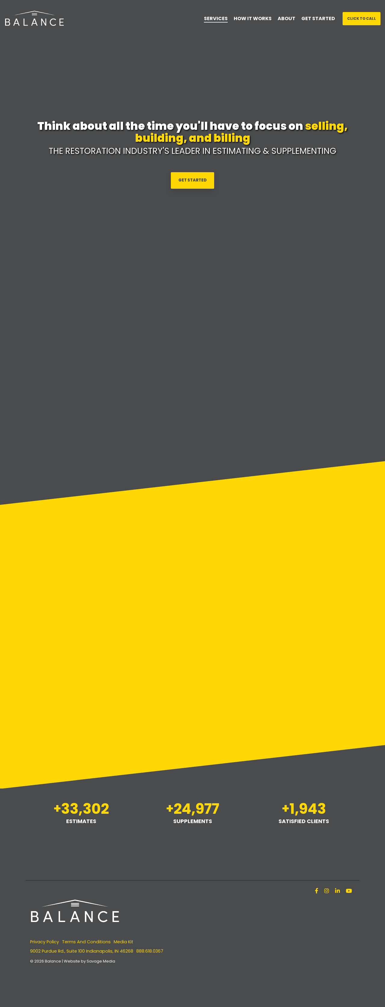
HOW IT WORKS (253, 18)
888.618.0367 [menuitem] (149, 951)
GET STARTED (318, 18)
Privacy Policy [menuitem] (44, 942)
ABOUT (286, 18)
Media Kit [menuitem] (123, 942)
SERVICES (216, 18)
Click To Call (361, 18)
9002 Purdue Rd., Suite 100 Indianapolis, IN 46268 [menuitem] (81, 951)
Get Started (192, 180)
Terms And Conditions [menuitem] (86, 942)
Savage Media (101, 961)
